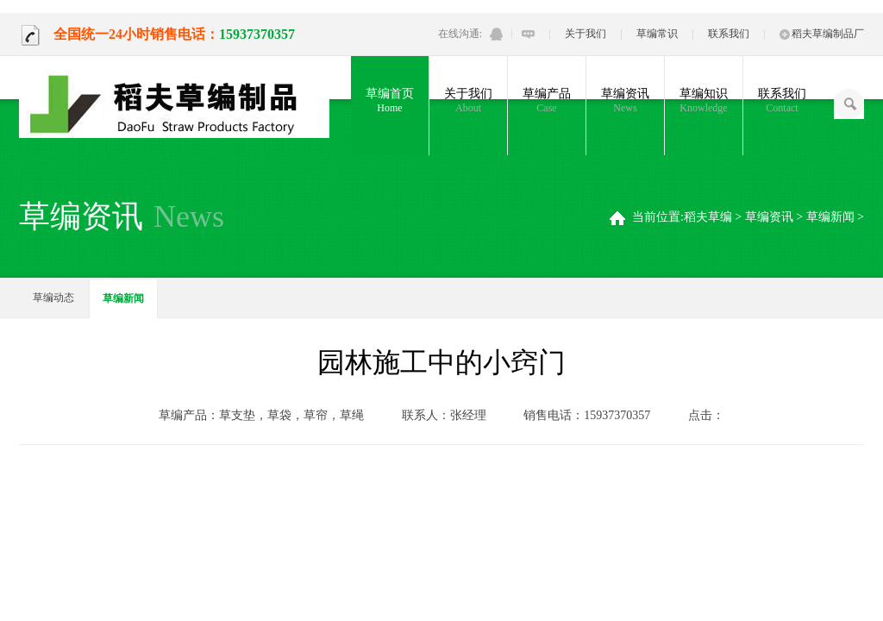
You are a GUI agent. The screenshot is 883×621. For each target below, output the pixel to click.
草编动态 (53, 298)
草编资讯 (625, 101)
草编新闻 (830, 216)
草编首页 (390, 101)
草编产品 (547, 101)
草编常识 (657, 34)
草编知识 (703, 101)
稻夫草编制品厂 (822, 34)
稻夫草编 (708, 216)
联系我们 (728, 34)
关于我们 (585, 34)
